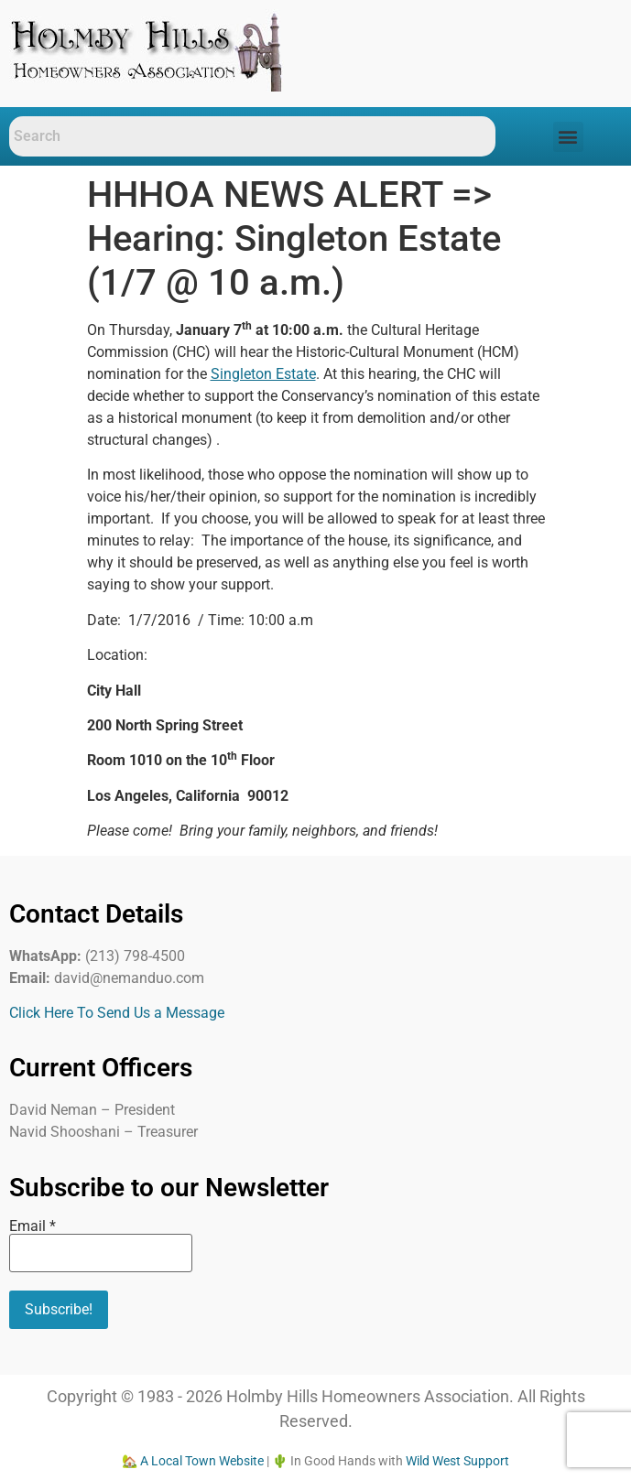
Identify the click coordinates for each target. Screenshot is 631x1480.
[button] (568, 137)
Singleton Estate (263, 374)
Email (32, 1226)
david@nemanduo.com (129, 978)
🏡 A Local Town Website (193, 1460)
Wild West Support (457, 1460)
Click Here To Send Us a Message (116, 1012)
